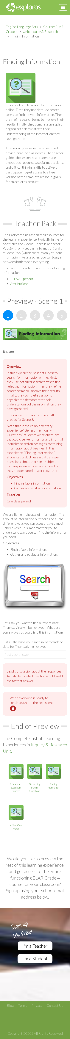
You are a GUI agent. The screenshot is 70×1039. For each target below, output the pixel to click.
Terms (22, 1005)
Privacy (36, 1005)
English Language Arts (22, 27)
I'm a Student (35, 958)
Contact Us (55, 1005)
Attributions (19, 284)
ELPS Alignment (21, 279)
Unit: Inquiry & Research (40, 31)
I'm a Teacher (35, 946)
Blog (10, 1005)
